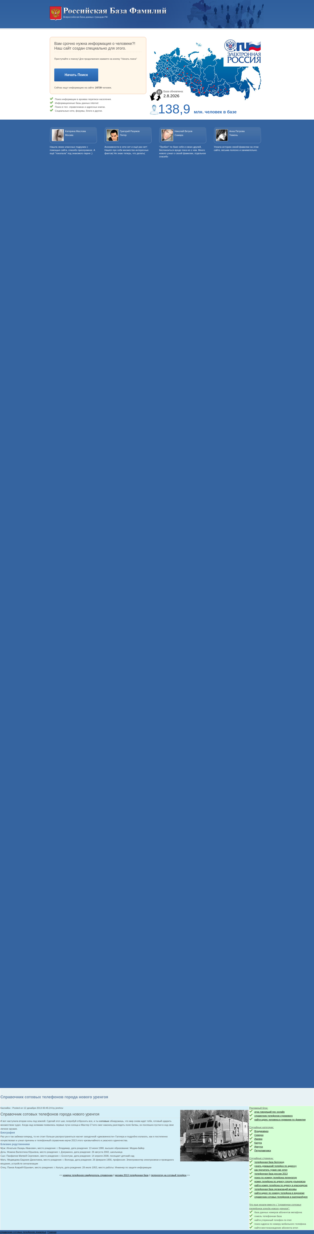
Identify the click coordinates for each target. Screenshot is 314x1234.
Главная (51, 1232)
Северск (258, 1135)
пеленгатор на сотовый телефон (168, 1175)
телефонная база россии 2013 (271, 1173)
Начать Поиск (76, 75)
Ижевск (258, 1139)
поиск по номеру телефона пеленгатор (275, 1177)
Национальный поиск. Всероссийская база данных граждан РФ (108, 13)
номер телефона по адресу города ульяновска (279, 1181)
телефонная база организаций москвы (275, 1189)
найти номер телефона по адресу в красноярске (280, 1185)
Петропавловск (262, 1150)
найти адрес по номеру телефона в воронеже (279, 1193)
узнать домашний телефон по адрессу (275, 1166)
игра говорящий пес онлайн (269, 1112)
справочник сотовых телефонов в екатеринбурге (281, 1197)
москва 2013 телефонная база (131, 1175)
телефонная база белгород (269, 1162)
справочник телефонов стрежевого (273, 1115)
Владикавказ (261, 1131)
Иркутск (258, 1146)
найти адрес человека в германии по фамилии (280, 1119)
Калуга (258, 1142)
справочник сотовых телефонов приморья (23, 1232)
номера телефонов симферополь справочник (88, 1175)
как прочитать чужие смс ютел (270, 1170)
